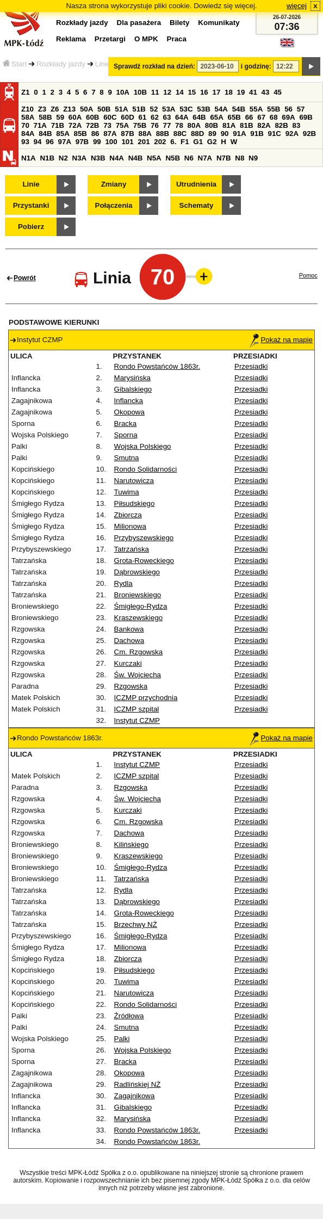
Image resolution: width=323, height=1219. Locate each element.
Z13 (69, 109)
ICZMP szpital (136, 709)
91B (256, 133)
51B (138, 109)
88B (162, 133)
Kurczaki (128, 663)
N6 (189, 158)
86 (95, 133)
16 (204, 92)
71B (57, 125)
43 (266, 92)
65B (234, 117)
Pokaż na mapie (281, 340)
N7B (223, 158)
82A (263, 125)
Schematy (196, 205)
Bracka (125, 423)
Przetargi (110, 39)
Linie (102, 64)
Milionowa (130, 526)
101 (127, 142)
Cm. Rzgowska (138, 652)
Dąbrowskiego (137, 572)
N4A (116, 158)
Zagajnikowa (134, 1096)
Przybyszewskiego (144, 538)
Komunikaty (218, 22)
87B (127, 133)
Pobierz (31, 226)
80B (211, 125)
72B (92, 125)
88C (180, 133)
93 (25, 142)
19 (241, 92)
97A (64, 142)
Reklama (71, 39)
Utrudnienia (196, 184)
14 (180, 92)
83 (297, 125)
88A (144, 133)
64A (181, 117)
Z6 (55, 109)
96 (50, 142)
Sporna (126, 435)
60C (109, 117)
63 (167, 117)
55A (256, 109)
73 (107, 125)
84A (27, 133)
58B (45, 117)
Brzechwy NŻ (135, 924)
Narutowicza (134, 481)
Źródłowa (129, 1016)
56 (288, 109)
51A (121, 109)
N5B (172, 158)
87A (109, 133)
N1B (47, 158)
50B (103, 109)
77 (167, 125)
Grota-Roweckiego (144, 560)
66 (249, 117)
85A (62, 133)
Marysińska (132, 378)
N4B (135, 158)
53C (185, 109)
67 (261, 117)
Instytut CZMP (137, 720)
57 (301, 109)
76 (155, 125)
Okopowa (129, 412)
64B (199, 117)
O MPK (146, 39)
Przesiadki (251, 366)
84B (45, 133)
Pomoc (308, 275)
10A (122, 92)
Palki (122, 1039)
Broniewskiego (138, 595)
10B (140, 92)
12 (167, 92)
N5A (154, 158)
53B (203, 109)
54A (221, 109)
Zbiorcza (128, 515)
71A (40, 125)
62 (155, 117)
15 (192, 92)
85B (79, 133)
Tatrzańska (131, 549)
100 (111, 142)
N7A (205, 158)
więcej (297, 6)
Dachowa (129, 640)
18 (229, 92)
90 (225, 133)
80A (194, 125)
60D (127, 117)
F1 (185, 142)
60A (75, 117)
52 (154, 109)
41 (253, 92)
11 (155, 92)
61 (142, 117)
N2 (63, 158)
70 (25, 125)
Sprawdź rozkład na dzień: (154, 66)
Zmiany (114, 184)
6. (173, 142)
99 (97, 142)
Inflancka (128, 401)
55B (273, 109)
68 (274, 117)
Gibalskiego (133, 389)
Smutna (126, 458)
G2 (212, 142)
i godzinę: (256, 66)
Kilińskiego (131, 844)
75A (122, 125)
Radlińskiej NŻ (137, 1084)
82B (281, 125)
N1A (28, 158)
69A (288, 117)
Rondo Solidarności (145, 469)
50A (86, 109)
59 (60, 117)
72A (75, 125)
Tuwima (126, 492)
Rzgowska (130, 686)
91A (239, 133)
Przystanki (31, 205)
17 (216, 92)
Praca (177, 39)
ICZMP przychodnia (146, 698)
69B (305, 117)
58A (27, 117)
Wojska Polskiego (142, 446)
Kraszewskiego (138, 618)
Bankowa (129, 629)
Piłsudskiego (134, 503)
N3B (98, 158)
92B (309, 133)
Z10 (27, 109)
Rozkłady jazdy (60, 64)
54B (238, 109)
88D (197, 133)
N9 (253, 158)
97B (82, 142)
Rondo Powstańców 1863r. (157, 366)
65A (216, 117)
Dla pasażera (139, 22)
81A (228, 125)
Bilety (179, 22)
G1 (198, 142)
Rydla (123, 583)
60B (92, 117)
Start (15, 64)
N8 (239, 158)
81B (246, 125)
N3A (79, 158)
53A (168, 109)
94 (38, 142)
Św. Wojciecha (137, 675)
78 (179, 125)
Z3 (42, 109)
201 (144, 142)
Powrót (25, 278)
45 (278, 92)
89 (212, 133)
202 (160, 142)
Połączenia (114, 205)
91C (274, 133)
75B (139, 125)
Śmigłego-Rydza (140, 606)
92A (292, 133)
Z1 (25, 92)
